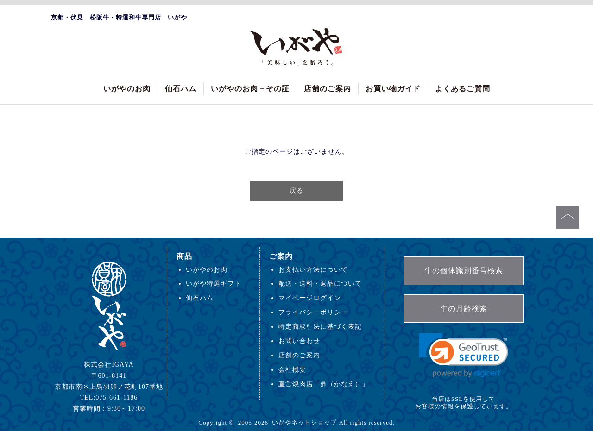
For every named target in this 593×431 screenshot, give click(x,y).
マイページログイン (309, 297)
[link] (463, 355)
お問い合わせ (299, 340)
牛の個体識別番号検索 (463, 271)
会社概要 (292, 369)
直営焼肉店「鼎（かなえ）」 (323, 383)
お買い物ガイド (393, 89)
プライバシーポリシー (313, 312)
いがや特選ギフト (213, 283)
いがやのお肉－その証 (250, 89)
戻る (296, 190)
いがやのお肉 (127, 89)
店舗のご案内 (327, 89)
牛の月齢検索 (463, 308)
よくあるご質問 (462, 89)
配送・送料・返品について (320, 283)
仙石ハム (180, 89)
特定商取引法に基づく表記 (320, 326)
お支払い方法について (313, 269)
